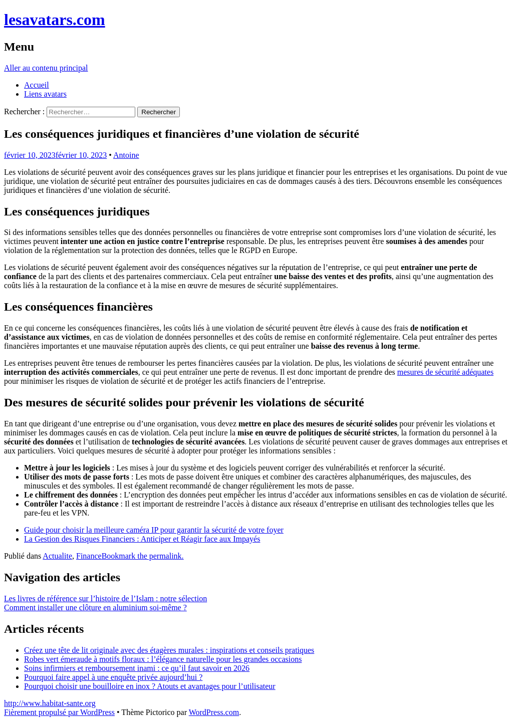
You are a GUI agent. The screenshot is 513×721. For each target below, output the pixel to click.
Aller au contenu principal (46, 68)
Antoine (126, 155)
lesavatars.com (54, 20)
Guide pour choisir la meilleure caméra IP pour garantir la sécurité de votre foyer (154, 530)
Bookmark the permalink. (143, 556)
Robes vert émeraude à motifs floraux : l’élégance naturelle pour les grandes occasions (163, 659)
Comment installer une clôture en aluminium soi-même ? (95, 607)
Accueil (36, 85)
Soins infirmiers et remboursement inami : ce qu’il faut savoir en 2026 (136, 668)
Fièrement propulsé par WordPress (59, 712)
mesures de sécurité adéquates (445, 372)
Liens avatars (45, 94)
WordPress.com (214, 712)
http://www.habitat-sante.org (50, 703)
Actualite (57, 556)
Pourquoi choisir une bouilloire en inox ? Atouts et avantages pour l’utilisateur (150, 686)
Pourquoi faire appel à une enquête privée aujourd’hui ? (113, 677)
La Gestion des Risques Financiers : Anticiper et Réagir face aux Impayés (142, 539)
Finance (89, 556)
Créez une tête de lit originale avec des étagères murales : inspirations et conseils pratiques (169, 650)
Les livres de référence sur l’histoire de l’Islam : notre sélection (105, 598)
